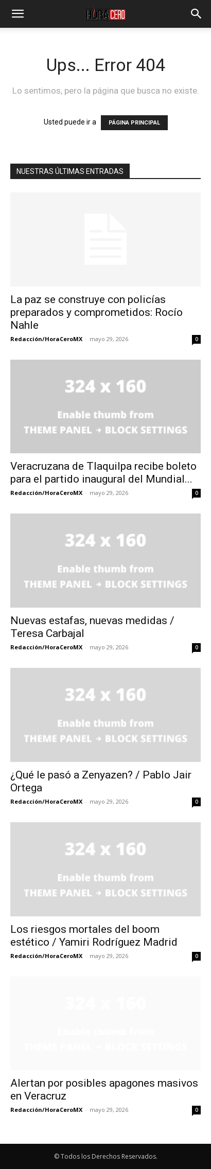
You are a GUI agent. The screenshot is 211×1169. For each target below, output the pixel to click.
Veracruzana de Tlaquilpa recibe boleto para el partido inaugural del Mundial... (103, 472)
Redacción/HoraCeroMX (46, 339)
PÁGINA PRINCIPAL (134, 122)
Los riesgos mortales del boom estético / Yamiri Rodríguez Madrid (94, 935)
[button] (17, 14)
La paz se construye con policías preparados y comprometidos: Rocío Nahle (96, 312)
